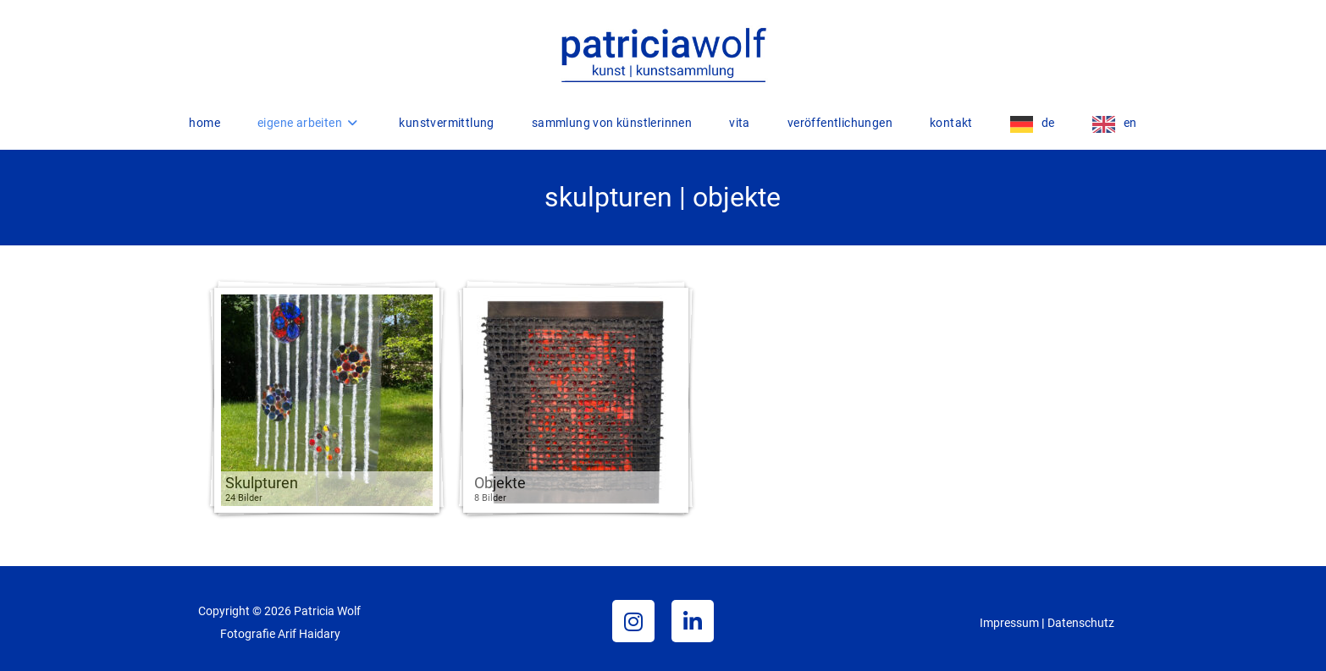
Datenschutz (1080, 623)
